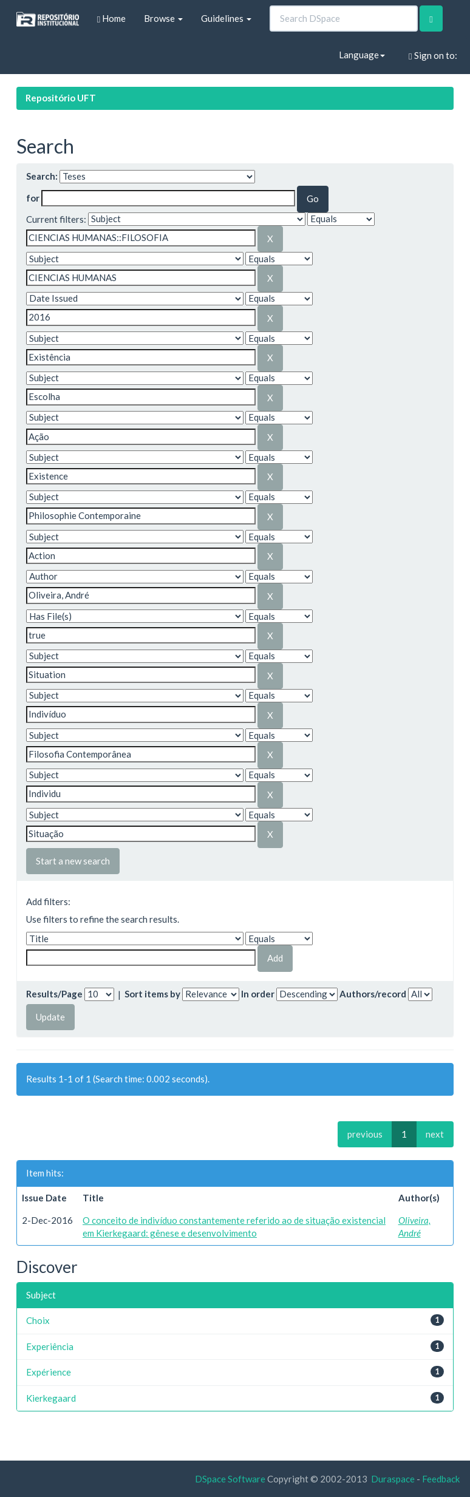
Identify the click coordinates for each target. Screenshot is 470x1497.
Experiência (49, 1346)
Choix (38, 1320)
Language (362, 54)
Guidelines (226, 18)
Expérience (48, 1371)
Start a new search (73, 860)
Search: (42, 176)
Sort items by (152, 993)
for (32, 197)
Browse (163, 18)
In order (257, 993)
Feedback (441, 1478)
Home (111, 18)
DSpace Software (230, 1478)
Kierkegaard (51, 1398)
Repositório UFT (61, 97)
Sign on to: (433, 55)
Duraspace (393, 1478)
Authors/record (372, 993)
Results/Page (54, 993)
